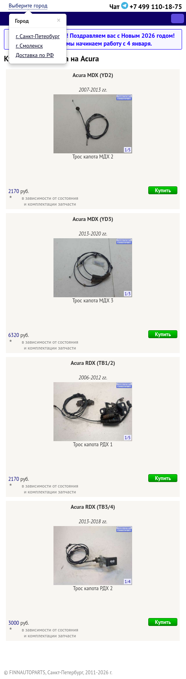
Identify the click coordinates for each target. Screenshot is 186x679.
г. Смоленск (29, 45)
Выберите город (28, 5)
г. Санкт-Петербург (38, 36)
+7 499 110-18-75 (156, 6)
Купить (163, 190)
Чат (119, 6)
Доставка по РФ (35, 55)
